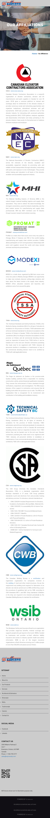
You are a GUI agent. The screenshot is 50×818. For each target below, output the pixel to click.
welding (10, 583)
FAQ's (3, 702)
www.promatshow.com (20, 232)
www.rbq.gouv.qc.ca (16, 373)
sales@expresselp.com (8, 756)
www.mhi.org (14, 195)
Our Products (6, 684)
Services (4, 689)
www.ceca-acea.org (17, 91)
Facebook (5, 729)
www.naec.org (15, 157)
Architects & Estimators (9, 693)
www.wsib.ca (14, 625)
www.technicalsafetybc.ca (19, 415)
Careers (4, 711)
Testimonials (6, 706)
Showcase (5, 698)
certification (36, 578)
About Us (5, 680)
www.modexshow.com (19, 271)
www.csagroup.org (15, 485)
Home (34, 54)
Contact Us (5, 715)
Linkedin (4, 733)
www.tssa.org (15, 320)
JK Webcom (29, 799)
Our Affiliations (43, 53)
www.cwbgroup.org (16, 575)
